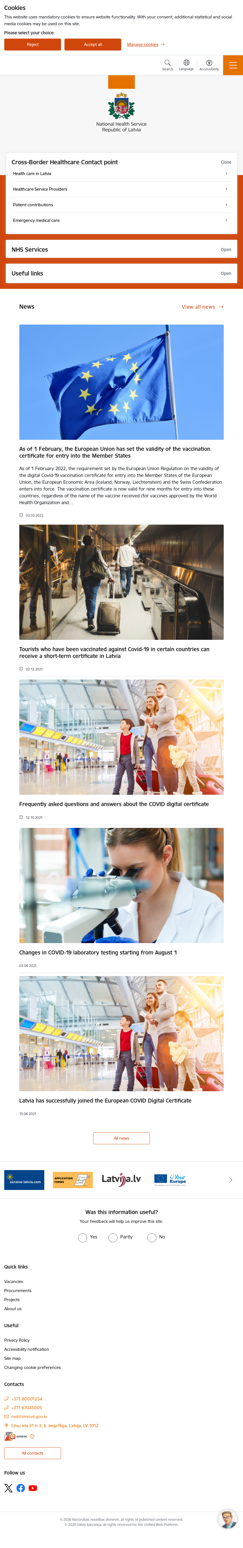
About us (13, 1308)
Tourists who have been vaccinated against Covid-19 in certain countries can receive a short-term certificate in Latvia (114, 652)
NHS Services (30, 249)
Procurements (18, 1290)
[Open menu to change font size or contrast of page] (209, 66)
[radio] (87, 1236)
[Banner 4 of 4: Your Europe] (170, 1179)
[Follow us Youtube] (33, 1487)
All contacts (32, 1453)
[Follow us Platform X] (8, 1488)
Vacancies (13, 1281)
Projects (12, 1299)
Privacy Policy (17, 1340)
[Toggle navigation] (233, 65)
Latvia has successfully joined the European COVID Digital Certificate (105, 1100)
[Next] (231, 1180)
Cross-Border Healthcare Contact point (65, 162)
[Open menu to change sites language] (186, 65)
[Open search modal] (168, 66)
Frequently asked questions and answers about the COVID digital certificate (114, 804)
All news (121, 1138)
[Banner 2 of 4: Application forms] (73, 1179)
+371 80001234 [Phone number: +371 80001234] (26, 1399)
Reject (33, 44)
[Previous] (12, 1180)
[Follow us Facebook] (20, 1488)
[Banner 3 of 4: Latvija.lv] (121, 1179)
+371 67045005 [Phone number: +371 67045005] (26, 1407)
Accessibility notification (26, 1349)
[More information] (32, 1436)
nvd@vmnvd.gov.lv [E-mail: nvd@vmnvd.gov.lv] (29, 1416)
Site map (12, 1358)
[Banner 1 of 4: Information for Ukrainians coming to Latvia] (24, 1179)
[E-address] (15, 1436)
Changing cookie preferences (32, 1367)
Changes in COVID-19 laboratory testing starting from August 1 (98, 952)
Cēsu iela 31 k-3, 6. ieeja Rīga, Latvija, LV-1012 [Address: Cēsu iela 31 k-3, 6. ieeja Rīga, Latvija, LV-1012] (55, 1425)
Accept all (93, 44)
